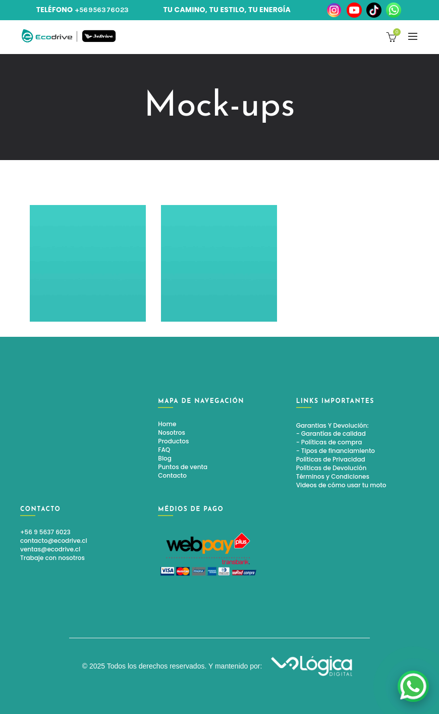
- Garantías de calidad (331, 433)
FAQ (164, 449)
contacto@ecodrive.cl (53, 540)
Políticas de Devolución (331, 468)
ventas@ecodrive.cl (50, 549)
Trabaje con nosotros (52, 557)
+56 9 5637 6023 (45, 532)
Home (167, 424)
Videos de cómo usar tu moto (341, 485)
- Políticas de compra (329, 442)
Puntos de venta (182, 467)
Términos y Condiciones (332, 476)
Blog (165, 458)
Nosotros (171, 432)
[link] (413, 686)
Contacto (172, 475)
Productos (173, 441)
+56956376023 (102, 10)
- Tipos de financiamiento (335, 450)
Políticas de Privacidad (330, 459)
